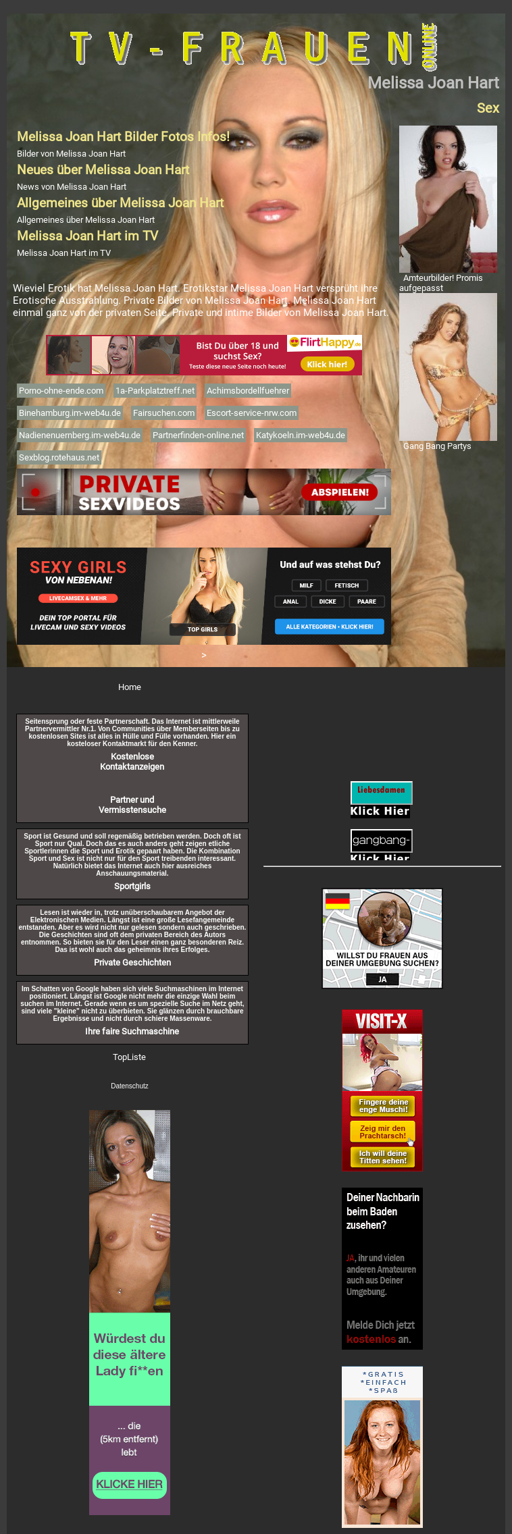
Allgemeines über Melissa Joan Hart (86, 220)
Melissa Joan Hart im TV (64, 253)
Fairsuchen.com (164, 413)
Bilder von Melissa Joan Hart (71, 154)
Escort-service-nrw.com (252, 413)
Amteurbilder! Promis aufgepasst (441, 283)
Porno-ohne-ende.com (61, 391)
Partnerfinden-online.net (198, 435)
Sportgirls (132, 886)
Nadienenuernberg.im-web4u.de (79, 435)
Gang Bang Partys (437, 446)
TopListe (129, 1057)
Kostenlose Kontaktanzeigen (132, 761)
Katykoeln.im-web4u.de (300, 435)
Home (129, 687)
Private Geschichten (132, 962)
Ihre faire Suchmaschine (132, 1031)
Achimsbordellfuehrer (248, 391)
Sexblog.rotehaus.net (59, 457)
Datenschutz (130, 1086)
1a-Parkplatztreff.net (155, 391)
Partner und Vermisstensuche (132, 805)
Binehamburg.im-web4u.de (70, 413)
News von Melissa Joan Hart (71, 187)
